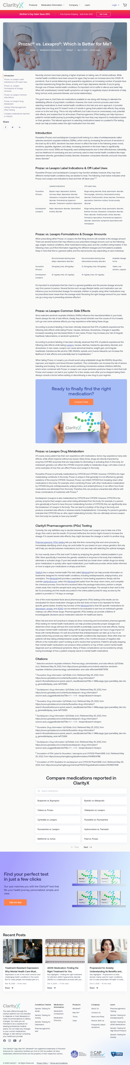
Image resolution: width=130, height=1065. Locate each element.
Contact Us (95, 1013)
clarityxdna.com (50, 581)
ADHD (60, 609)
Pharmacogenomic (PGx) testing (50, 542)
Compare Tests (81, 402)
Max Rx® (76, 1013)
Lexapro (70, 345)
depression (40, 609)
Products (33, 5)
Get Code (103, 14)
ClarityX (69, 50)
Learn (87, 5)
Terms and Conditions (59, 1063)
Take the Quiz (15, 902)
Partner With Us (97, 1021)
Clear (75, 1021)
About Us (95, 1009)
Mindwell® (77, 1009)
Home (32, 50)
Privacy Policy (42, 1063)
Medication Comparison (51, 50)
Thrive (75, 1017)
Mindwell (86, 572)
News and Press (97, 1017)
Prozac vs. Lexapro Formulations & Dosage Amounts (13, 88)
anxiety (49, 609)
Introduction (9, 76)
